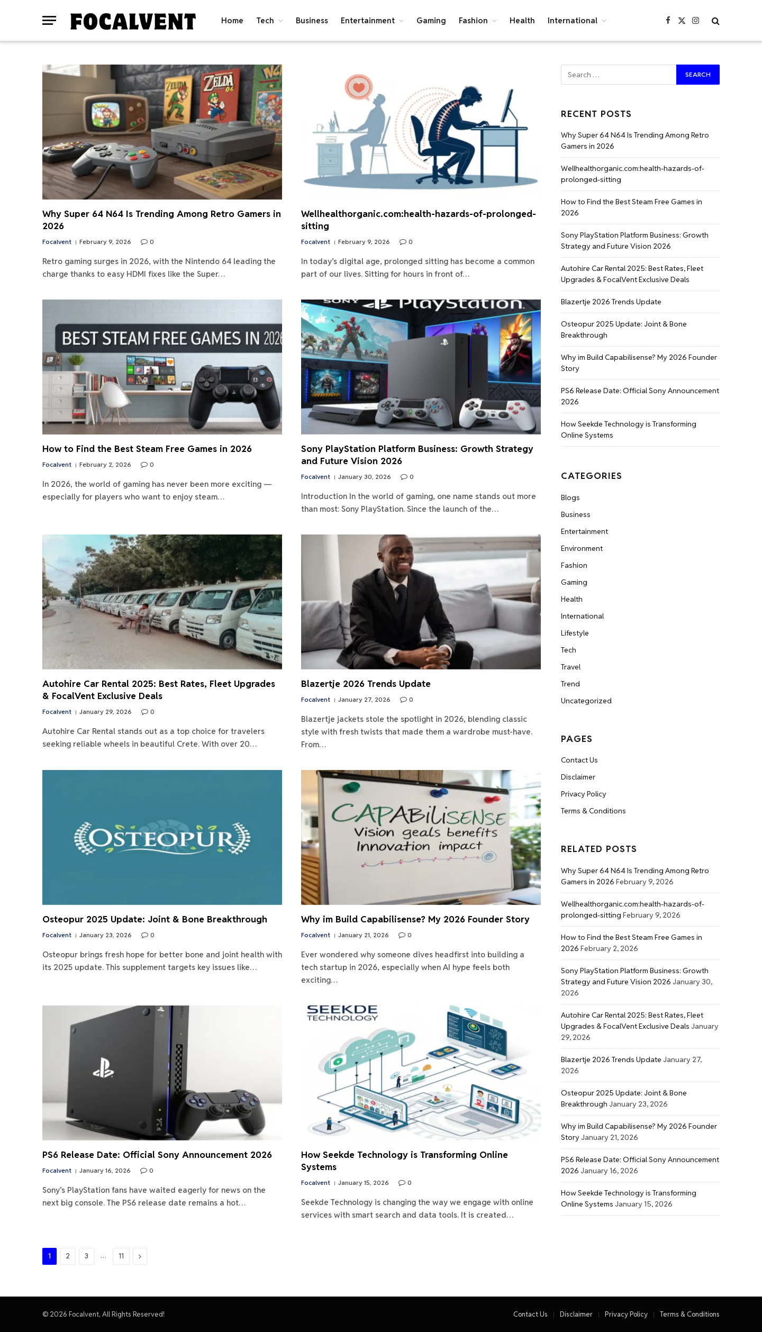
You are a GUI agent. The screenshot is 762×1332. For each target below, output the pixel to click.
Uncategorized (586, 700)
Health (522, 20)
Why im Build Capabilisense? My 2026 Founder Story (415, 919)
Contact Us (579, 760)
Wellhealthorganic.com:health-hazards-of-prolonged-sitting (418, 220)
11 (121, 1256)
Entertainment (368, 20)
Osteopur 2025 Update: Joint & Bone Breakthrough (154, 919)
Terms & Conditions (593, 810)
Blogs (570, 497)
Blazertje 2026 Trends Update (366, 684)
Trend (570, 683)
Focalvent (56, 242)
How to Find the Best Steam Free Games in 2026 (147, 449)
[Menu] (49, 20)
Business (312, 20)
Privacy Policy (583, 794)
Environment (582, 548)
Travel (570, 667)
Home (232, 20)
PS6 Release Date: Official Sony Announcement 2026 (157, 1155)
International (572, 20)
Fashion (473, 20)
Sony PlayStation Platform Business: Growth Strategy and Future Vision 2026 (417, 455)
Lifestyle (575, 633)
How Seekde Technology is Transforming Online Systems (404, 1161)
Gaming (431, 20)
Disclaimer (578, 777)
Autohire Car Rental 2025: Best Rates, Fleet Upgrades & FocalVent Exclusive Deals (158, 690)
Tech (265, 20)
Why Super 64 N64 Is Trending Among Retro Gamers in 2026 (161, 220)
